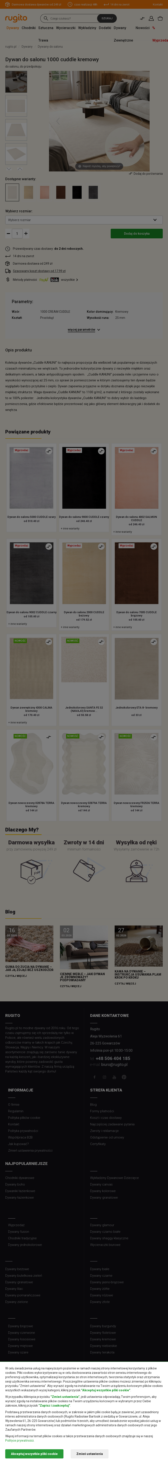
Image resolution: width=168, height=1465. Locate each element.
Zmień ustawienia (89, 1454)
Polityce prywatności (19, 1440)
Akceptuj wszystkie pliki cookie (34, 1454)
